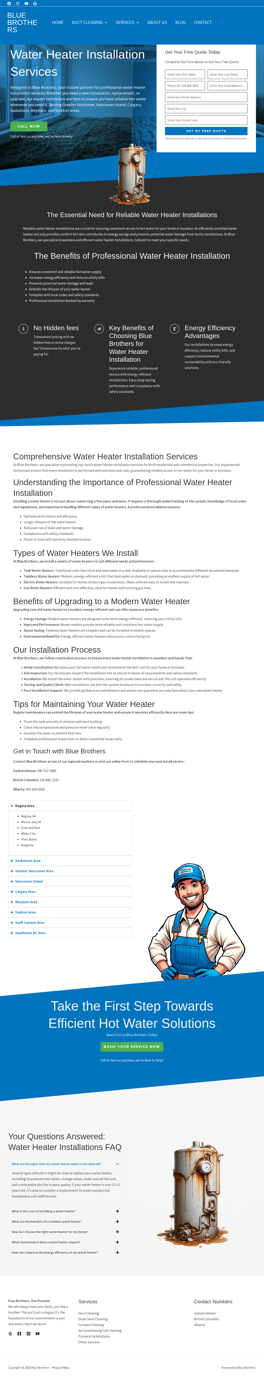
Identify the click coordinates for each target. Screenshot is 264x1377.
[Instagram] (18, 3)
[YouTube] (37, 1334)
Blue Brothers (20, 22)
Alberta (199, 1325)
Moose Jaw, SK (32, 822)
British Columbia (206, 1319)
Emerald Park (31, 827)
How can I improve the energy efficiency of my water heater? (57, 1252)
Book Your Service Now (132, 1047)
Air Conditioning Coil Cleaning (99, 1330)
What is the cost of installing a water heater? (45, 1211)
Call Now (29, 126)
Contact (205, 22)
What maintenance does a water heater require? (48, 1242)
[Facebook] (9, 3)
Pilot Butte (29, 839)
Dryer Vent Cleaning (93, 1319)
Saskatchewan (205, 1313)
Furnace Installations (94, 1336)
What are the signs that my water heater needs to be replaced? (59, 1164)
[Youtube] (26, 3)
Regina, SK (29, 816)
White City (28, 833)
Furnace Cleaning (91, 1325)
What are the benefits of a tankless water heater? (49, 1221)
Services (127, 22)
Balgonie (27, 845)
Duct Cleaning (88, 22)
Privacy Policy (60, 1368)
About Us (157, 22)
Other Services (89, 1342)
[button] (103, 22)
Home (55, 22)
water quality (62, 1184)
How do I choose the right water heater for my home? (52, 1231)
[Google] (35, 3)
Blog (182, 22)
